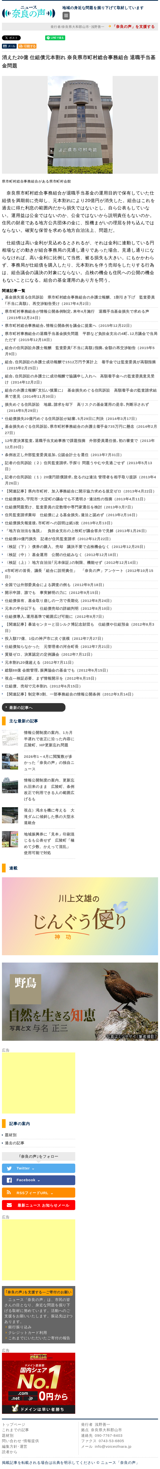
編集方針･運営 (14, 1446)
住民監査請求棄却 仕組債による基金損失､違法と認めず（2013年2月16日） (72, 515)
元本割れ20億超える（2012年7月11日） (40, 662)
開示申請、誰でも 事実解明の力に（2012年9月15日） (53, 592)
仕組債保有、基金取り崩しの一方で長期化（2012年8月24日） (59, 601)
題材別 (11, 1135)
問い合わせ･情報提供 (20, 1441)
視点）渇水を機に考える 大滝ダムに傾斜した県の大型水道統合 (49, 816)
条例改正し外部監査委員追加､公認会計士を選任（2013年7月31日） (64, 455)
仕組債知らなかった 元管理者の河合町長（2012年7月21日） (59, 646)
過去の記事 (14, 1143)
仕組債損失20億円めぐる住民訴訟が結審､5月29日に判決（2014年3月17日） (72, 419)
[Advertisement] (38, 1083)
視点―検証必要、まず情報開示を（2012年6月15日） (51, 678)
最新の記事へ (20, 708)
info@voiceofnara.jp (113, 1446)
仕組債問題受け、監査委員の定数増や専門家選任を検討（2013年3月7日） (70, 507)
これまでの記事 (15, 1430)
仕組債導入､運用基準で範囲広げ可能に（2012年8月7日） (55, 616)
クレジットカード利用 (27, 1332)
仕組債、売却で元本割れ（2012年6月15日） (44, 686)
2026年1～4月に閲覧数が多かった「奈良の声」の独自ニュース (49, 762)
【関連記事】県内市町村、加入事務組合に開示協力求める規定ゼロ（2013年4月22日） (81, 491)
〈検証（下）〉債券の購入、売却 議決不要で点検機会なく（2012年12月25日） (76, 547)
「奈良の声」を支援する (133, 26)
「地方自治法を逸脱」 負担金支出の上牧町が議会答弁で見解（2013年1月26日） (77, 531)
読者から (10, 1452)
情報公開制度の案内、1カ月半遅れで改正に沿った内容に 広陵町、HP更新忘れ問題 (51, 738)
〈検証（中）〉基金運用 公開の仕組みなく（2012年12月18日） (62, 555)
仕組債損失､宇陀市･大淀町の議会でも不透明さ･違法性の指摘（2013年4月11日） (76, 499)
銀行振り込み (20, 1327)
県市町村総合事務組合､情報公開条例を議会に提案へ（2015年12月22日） (69, 325)
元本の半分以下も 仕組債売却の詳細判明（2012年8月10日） (59, 608)
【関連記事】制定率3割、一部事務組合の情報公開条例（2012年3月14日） (70, 694)
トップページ (13, 1424)
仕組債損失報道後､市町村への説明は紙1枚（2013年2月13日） (60, 523)
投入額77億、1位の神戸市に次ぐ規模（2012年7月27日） (55, 638)
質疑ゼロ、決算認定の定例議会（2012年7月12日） (50, 654)
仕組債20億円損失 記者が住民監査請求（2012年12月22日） (59, 539)
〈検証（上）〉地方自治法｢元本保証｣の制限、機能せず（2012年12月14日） (72, 562)
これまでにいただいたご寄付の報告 (39, 1338)
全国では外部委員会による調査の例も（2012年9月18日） (55, 585)
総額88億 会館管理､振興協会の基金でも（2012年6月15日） (57, 670)
